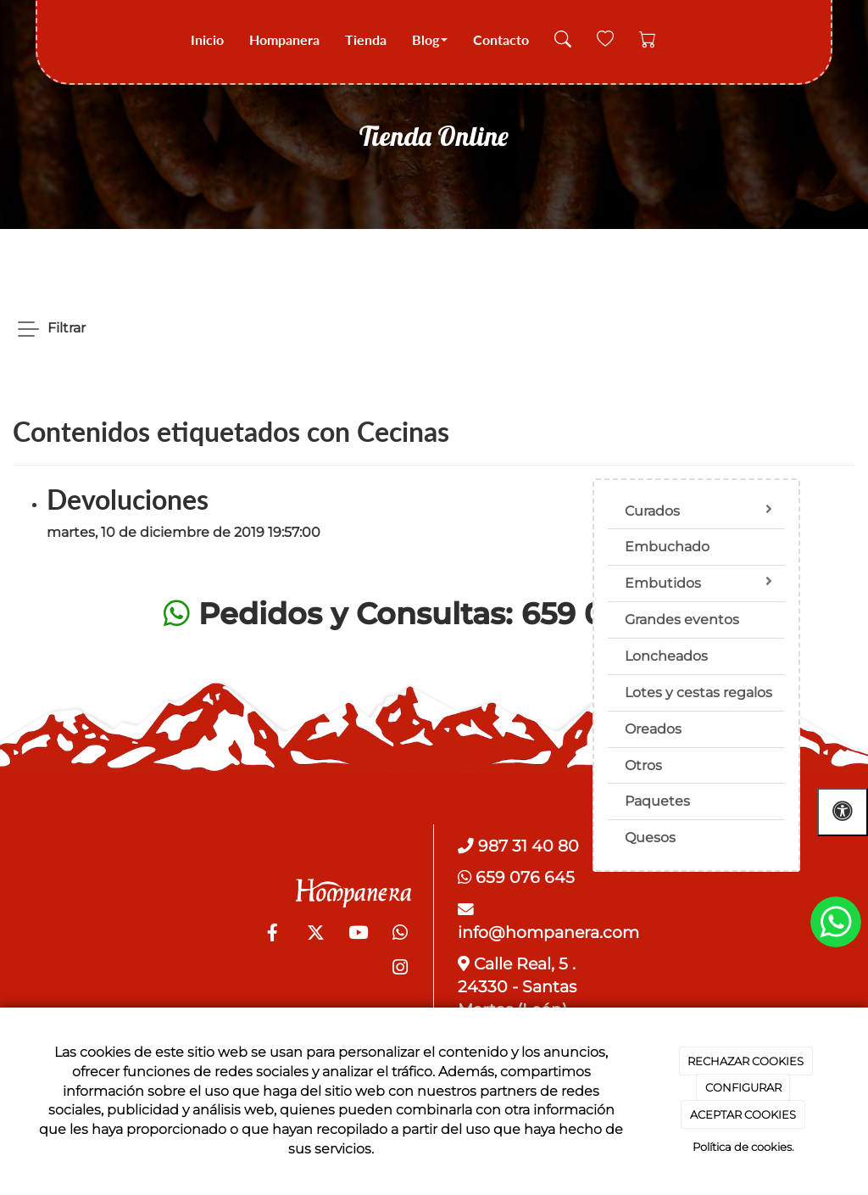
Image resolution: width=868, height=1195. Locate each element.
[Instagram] (400, 969)
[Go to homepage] (59, 40)
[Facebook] (273, 934)
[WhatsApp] (400, 934)
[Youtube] (357, 934)
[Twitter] (315, 934)
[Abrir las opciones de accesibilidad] (842, 812)
